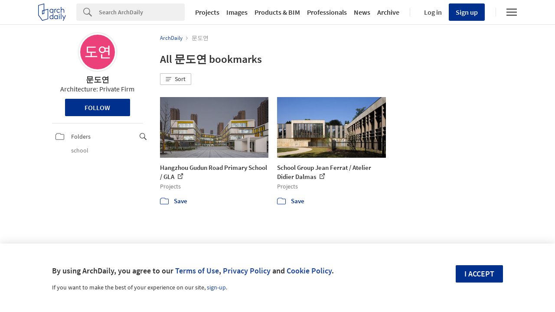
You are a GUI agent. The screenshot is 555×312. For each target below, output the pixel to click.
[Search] (142, 12)
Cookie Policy (309, 271)
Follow (97, 107)
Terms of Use (197, 271)
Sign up (467, 12)
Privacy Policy (247, 271)
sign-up (216, 287)
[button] (175, 79)
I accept (479, 274)
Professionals (327, 12)
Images (237, 12)
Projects (207, 12)
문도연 (97, 79)
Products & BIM (277, 12)
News (362, 12)
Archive (388, 12)
